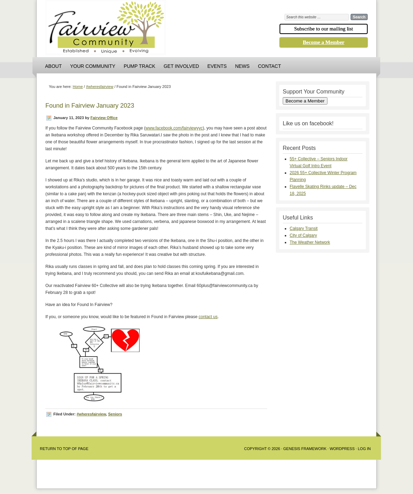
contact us (208, 316)
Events (217, 66)
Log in (364, 449)
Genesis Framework (305, 449)
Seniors (115, 414)
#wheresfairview (91, 414)
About (53, 66)
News (242, 66)
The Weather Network (310, 242)
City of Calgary (303, 235)
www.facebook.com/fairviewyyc (174, 128)
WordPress (341, 449)
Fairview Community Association (144, 29)
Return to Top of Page (64, 449)
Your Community (92, 66)
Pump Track (139, 66)
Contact (269, 66)
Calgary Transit (304, 228)
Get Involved (181, 66)
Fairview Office (103, 118)
